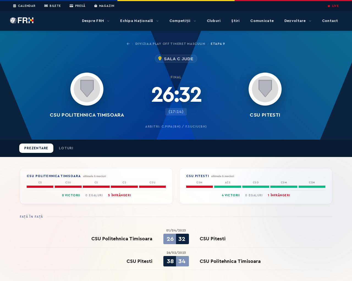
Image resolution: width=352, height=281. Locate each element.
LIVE (333, 5)
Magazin (104, 6)
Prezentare (36, 148)
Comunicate (262, 21)
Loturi (66, 148)
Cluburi (214, 21)
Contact (330, 21)
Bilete (52, 6)
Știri (235, 21)
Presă (77, 6)
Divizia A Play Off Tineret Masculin (170, 43)
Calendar (24, 6)
